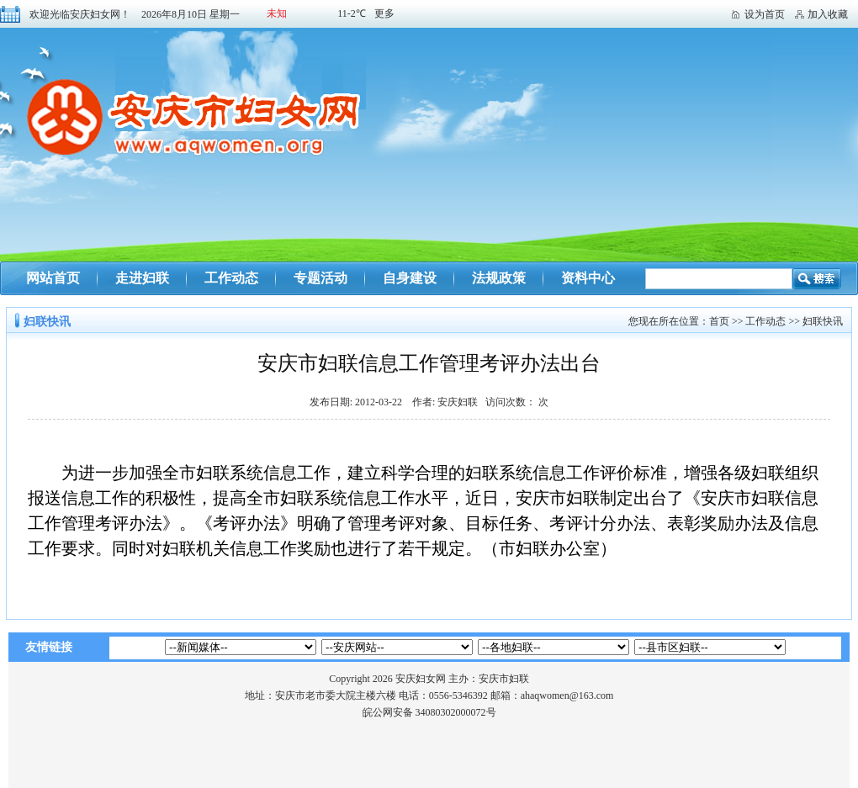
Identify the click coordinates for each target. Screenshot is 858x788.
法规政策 (499, 278)
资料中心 (588, 278)
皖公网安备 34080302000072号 (429, 712)
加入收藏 (828, 14)
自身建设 (410, 278)
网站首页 (53, 278)
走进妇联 (142, 278)
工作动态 (231, 278)
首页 (719, 321)
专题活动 (320, 278)
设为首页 (764, 14)
